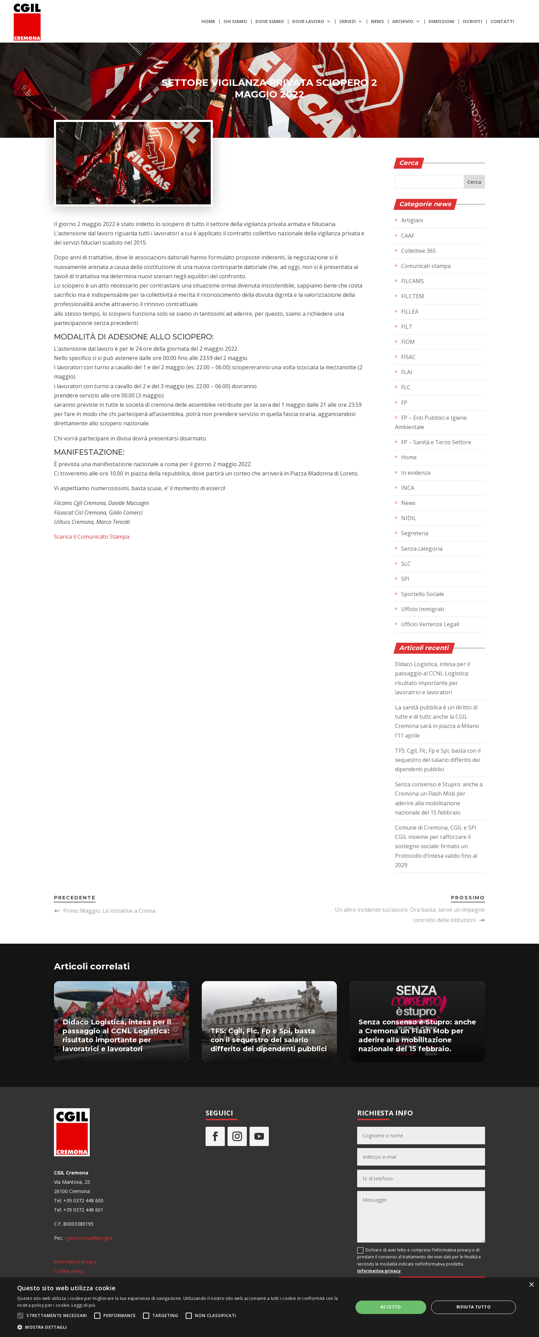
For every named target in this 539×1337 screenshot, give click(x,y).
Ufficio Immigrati (422, 609)
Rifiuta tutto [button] (473, 1307)
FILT (406, 326)
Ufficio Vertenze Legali (430, 624)
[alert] (269, 1307)
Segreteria (414, 533)
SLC (406, 564)
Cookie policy (69, 1271)
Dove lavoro (308, 21)
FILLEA (409, 311)
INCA (407, 488)
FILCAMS (412, 281)
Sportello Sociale (422, 594)
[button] (180, 1327)
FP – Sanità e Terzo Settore (436, 442)
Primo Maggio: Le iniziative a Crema (109, 910)
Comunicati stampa (426, 266)
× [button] (531, 1285)
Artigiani (412, 220)
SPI (405, 579)
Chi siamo (235, 21)
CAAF (407, 235)
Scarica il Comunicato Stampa (91, 536)
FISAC (408, 357)
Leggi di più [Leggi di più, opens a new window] (83, 1305)
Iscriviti (472, 21)
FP (404, 402)
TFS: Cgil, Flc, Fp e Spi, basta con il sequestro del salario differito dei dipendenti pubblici (438, 760)
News (377, 21)
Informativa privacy (75, 1261)
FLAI (406, 372)
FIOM (408, 342)
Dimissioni (441, 21)
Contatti (502, 21)
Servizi (347, 21)
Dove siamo (269, 21)
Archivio (403, 21)
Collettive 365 (418, 251)
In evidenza (415, 472)
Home (208, 21)
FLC (405, 387)
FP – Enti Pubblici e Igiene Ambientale (431, 422)
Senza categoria (421, 548)
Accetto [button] (391, 1307)
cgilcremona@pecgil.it (89, 1238)
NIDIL (408, 518)
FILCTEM (412, 296)
